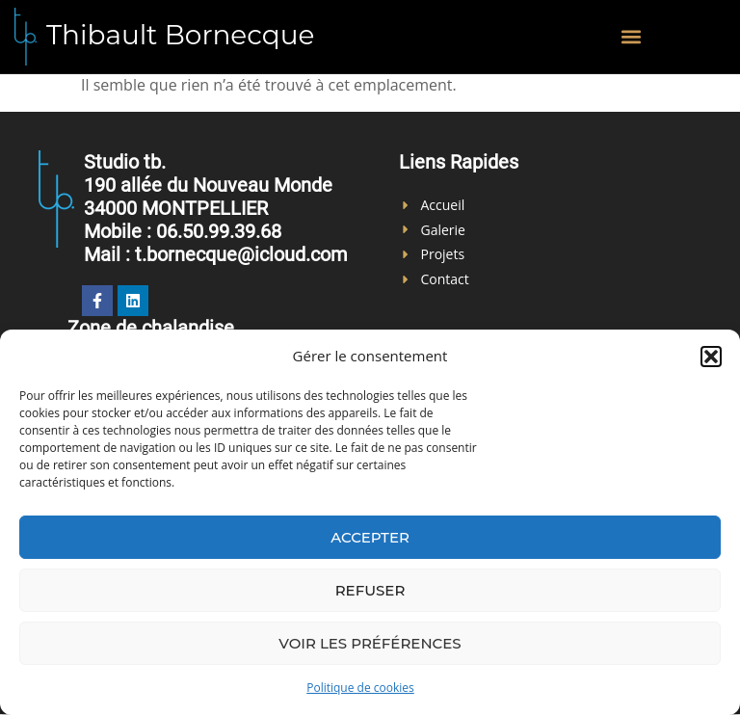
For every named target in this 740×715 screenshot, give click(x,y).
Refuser (370, 590)
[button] (711, 356)
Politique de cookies (360, 687)
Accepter (370, 537)
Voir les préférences (369, 643)
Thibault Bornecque (180, 34)
